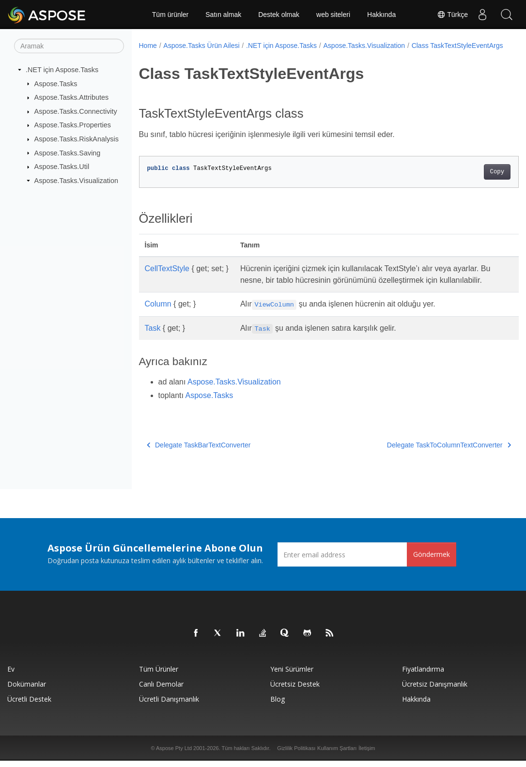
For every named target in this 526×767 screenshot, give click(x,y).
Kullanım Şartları (336, 754)
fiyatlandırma (423, 675)
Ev (11, 675)
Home (148, 45)
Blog (277, 705)
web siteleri (333, 14)
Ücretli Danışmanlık (169, 705)
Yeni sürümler (291, 675)
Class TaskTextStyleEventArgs (191, 56)
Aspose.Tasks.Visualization (76, 180)
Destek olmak (278, 14)
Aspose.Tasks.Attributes (71, 97)
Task (153, 350)
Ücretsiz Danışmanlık (434, 690)
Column (158, 326)
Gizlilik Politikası (296, 754)
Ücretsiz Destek (295, 690)
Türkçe (452, 14)
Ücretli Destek (29, 705)
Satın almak (223, 14)
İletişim (366, 754)
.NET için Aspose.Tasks (62, 70)
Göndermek (431, 560)
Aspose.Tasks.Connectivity (75, 111)
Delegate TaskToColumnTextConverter (422, 467)
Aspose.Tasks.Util (62, 166)
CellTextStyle (167, 279)
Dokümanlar (26, 690)
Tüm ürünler (170, 14)
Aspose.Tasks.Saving (67, 152)
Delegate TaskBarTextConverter (199, 467)
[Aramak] (69, 46)
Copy (471, 182)
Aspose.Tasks (55, 83)
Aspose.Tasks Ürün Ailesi (201, 45)
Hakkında (381, 14)
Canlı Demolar (161, 690)
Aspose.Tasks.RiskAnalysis (76, 139)
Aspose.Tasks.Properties (72, 125)
